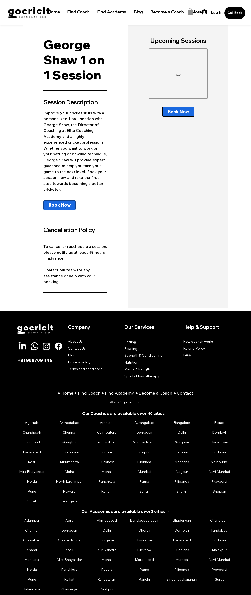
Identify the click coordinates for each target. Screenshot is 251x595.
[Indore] (106, 452)
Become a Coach (155, 393)
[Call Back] (234, 13)
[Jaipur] (144, 452)
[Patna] (144, 481)
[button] (190, 11)
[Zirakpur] (106, 589)
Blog (71, 355)
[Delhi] (181, 432)
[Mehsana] (181, 462)
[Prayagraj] (219, 481)
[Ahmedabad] (69, 423)
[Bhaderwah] (181, 520)
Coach (94, 393)
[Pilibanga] (181, 481)
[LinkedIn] (22, 346)
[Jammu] (181, 452)
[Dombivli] (219, 432)
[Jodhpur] (219, 452)
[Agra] (69, 520)
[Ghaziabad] (106, 442)
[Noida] (31, 481)
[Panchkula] (106, 481)
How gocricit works (198, 341)
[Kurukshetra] (69, 462)
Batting (130, 342)
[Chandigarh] (31, 432)
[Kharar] (31, 550)
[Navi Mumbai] (219, 472)
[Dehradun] (144, 432)
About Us (75, 341)
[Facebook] (58, 346)
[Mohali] (106, 472)
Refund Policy (194, 348)
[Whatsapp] (34, 346)
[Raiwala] (69, 491)
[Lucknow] (106, 462)
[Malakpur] (219, 550)
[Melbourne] (219, 462)
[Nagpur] (181, 472)
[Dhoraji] (144, 530)
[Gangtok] (69, 442)
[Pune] (31, 491)
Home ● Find (74, 393)
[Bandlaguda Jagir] (144, 520)
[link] (59, 205)
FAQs (187, 355)
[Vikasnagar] (69, 589)
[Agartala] (31, 423)
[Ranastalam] (106, 579)
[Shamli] (181, 491)
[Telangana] (69, 501)
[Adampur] (31, 520)
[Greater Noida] (144, 442)
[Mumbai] (144, 472)
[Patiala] (106, 569)
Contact (185, 393)
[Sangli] (144, 491)
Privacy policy (79, 362)
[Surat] (31, 501)
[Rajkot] (69, 579)
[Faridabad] (31, 442)
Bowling (130, 348)
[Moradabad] (144, 559)
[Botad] (219, 423)
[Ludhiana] (144, 462)
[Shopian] (219, 491)
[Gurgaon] (181, 442)
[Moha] (69, 472)
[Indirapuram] (69, 452)
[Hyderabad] (31, 452)
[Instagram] (46, 346)
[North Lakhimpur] (69, 481)
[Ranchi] (106, 491)
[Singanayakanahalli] (181, 579)
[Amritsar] (106, 423)
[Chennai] (69, 432)
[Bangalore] (181, 423)
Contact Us (77, 348)
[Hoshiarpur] (219, 442)
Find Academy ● (122, 393)
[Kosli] (31, 462)
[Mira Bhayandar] (31, 472)
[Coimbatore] (106, 432)
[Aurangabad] (144, 423)
